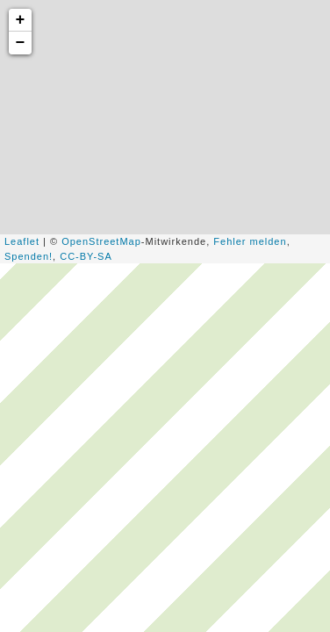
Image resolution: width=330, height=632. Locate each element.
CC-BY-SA (86, 256)
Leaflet (21, 241)
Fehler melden (249, 241)
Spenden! (28, 256)
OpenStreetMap (101, 241)
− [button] (21, 43)
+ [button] (21, 20)
